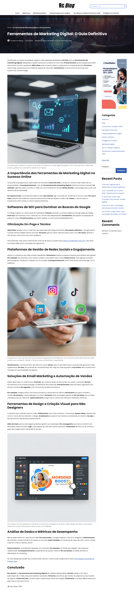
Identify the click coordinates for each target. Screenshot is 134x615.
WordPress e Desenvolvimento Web (87, 13)
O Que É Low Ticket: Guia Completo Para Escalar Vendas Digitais (113, 199)
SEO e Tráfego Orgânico (111, 148)
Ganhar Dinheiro (108, 137)
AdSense (105, 119)
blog (103, 123)
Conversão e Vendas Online (112, 127)
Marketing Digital (40, 41)
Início (17, 13)
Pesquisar (105, 167)
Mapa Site (105, 160)
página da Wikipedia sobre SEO (74, 241)
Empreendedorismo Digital (112, 134)
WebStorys (25, 13)
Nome (10, 607)
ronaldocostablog (16, 41)
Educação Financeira (109, 130)
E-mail (40, 607)
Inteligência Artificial (111, 13)
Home (9, 28)
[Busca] (106, 6)
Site (68, 607)
